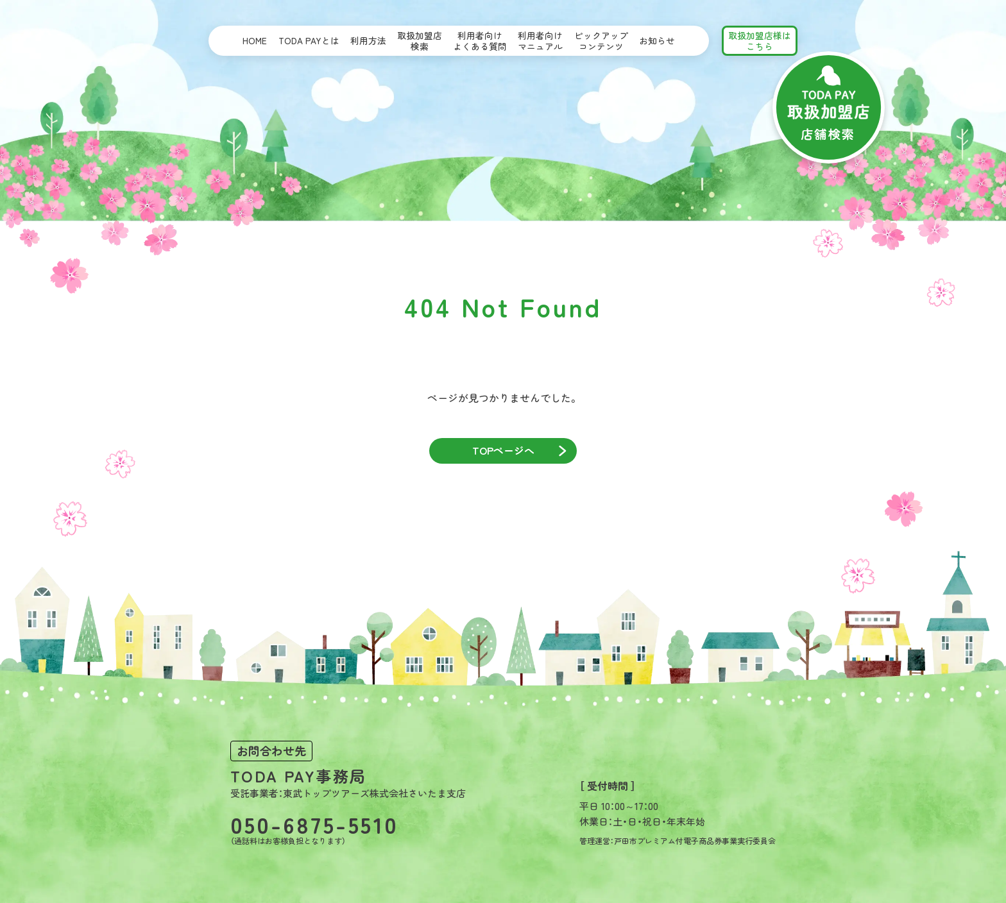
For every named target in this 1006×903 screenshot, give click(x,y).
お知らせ (657, 40)
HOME (255, 40)
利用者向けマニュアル (540, 41)
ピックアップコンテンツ (601, 41)
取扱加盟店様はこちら (759, 41)
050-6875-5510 (314, 824)
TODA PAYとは (308, 40)
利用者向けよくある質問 (480, 41)
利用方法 (368, 40)
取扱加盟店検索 (419, 41)
